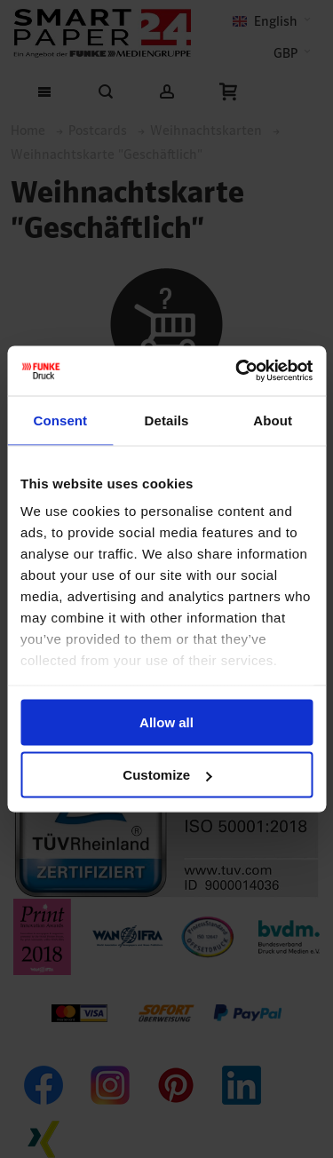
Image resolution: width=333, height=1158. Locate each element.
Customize (167, 774)
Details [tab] (167, 419)
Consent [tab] (60, 419)
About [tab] (272, 419)
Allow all (166, 721)
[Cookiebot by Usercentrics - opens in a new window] (237, 371)
